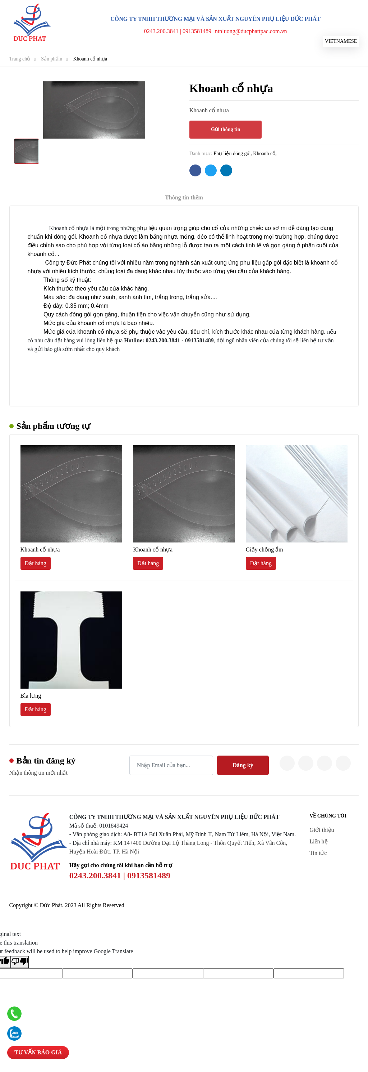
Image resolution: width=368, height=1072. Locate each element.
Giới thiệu (321, 830)
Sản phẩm (51, 59)
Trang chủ (20, 59)
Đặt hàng (35, 563)
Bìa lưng (30, 696)
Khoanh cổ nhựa (90, 59)
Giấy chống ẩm (264, 549)
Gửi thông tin (225, 129)
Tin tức (318, 853)
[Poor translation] (19, 962)
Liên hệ (318, 841)
